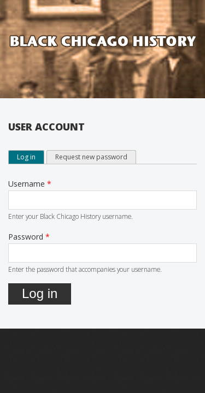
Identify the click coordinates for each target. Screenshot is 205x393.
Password (29, 236)
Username (29, 183)
